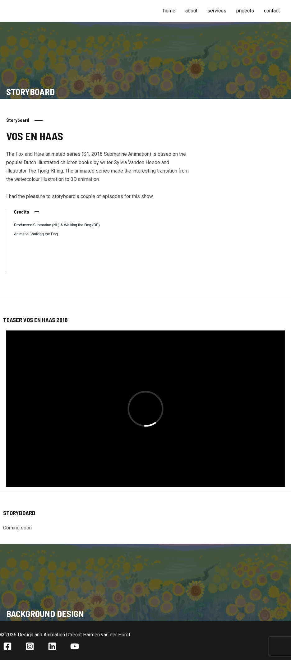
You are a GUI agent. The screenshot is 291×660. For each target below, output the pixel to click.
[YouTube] (74, 646)
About (191, 11)
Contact (272, 11)
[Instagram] (29, 646)
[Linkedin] (52, 646)
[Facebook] (7, 646)
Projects (245, 11)
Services (216, 11)
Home (169, 11)
